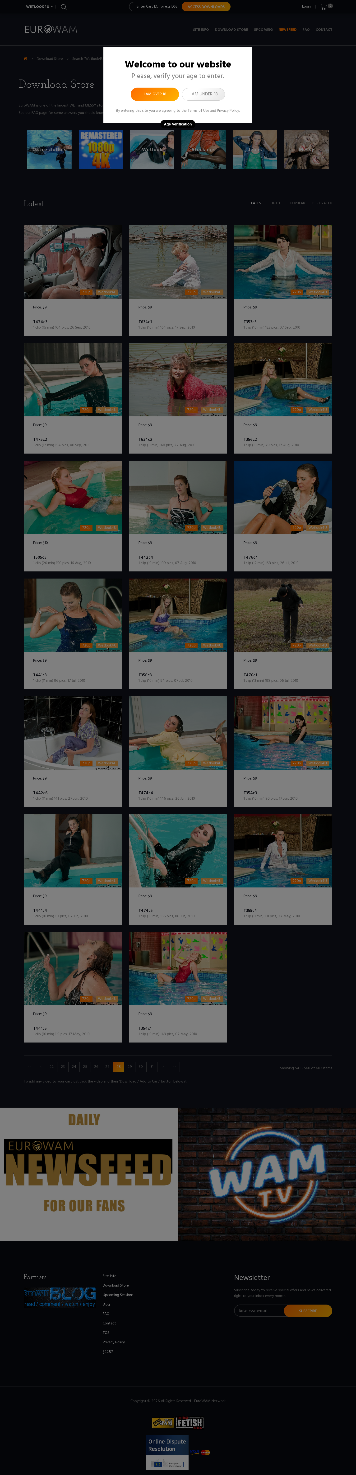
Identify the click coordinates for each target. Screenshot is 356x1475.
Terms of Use (198, 111)
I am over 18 (155, 94)
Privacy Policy (228, 111)
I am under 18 (203, 94)
